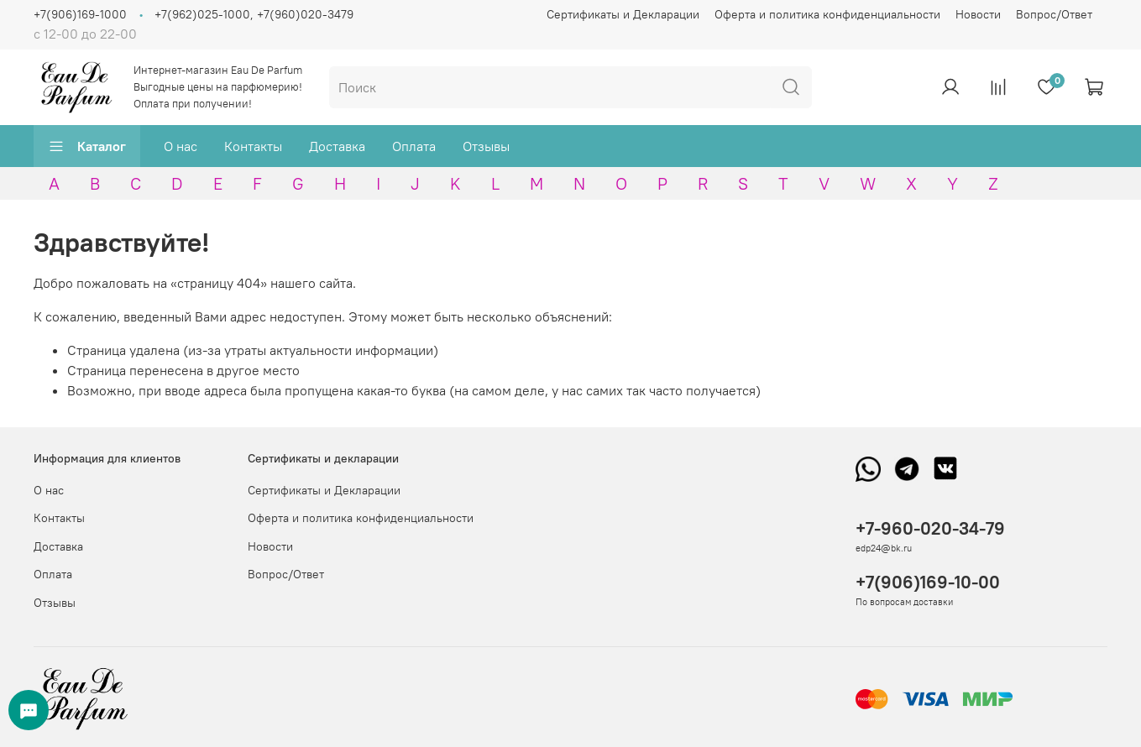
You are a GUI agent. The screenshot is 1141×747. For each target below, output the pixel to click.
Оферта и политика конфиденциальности (827, 14)
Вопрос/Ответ (1054, 14)
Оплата (414, 146)
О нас (180, 146)
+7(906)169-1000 (80, 14)
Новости (978, 14)
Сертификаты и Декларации (623, 14)
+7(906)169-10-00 (928, 582)
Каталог (87, 146)
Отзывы (486, 146)
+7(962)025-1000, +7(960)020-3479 (253, 14)
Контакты (253, 146)
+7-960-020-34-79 (930, 528)
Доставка (337, 146)
